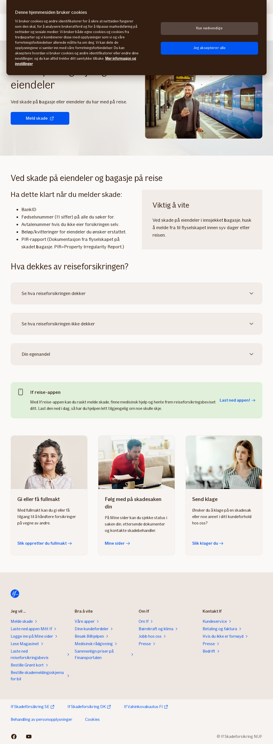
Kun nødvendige (209, 28)
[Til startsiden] (15, 593)
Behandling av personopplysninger (41, 719)
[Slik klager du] (224, 462)
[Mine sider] (136, 462)
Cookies (92, 719)
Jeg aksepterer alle (209, 48)
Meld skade (40, 118)
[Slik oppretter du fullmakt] (49, 462)
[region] (136, 37)
